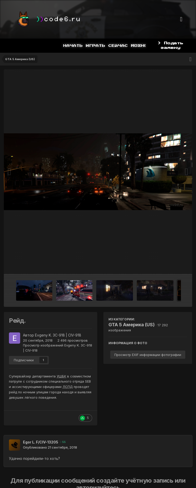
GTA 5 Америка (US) (131, 324)
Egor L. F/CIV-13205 (40, 442)
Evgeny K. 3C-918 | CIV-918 (58, 335)
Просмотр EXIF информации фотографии (147, 355)
